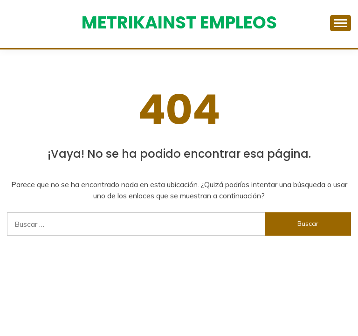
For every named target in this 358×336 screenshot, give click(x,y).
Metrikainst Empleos (179, 22)
